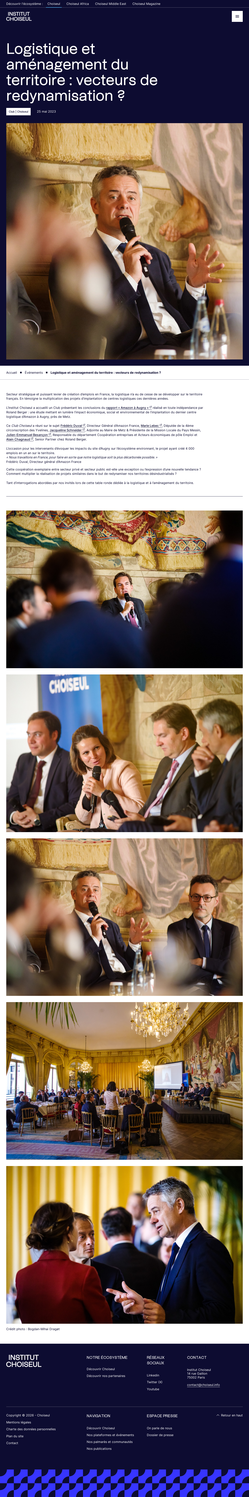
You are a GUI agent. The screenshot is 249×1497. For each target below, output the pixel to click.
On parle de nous (159, 1428)
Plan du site (14, 1436)
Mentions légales (18, 1422)
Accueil (11, 372)
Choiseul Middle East (110, 4)
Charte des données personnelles (31, 1429)
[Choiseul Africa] (19, 16)
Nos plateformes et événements (110, 1435)
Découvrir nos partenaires (106, 1376)
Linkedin (153, 1375)
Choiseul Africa (77, 4)
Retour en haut (229, 1415)
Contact (12, 1443)
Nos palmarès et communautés (110, 1442)
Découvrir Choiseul (101, 1369)
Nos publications (99, 1449)
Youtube (153, 1389)
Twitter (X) (154, 1382)
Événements (34, 372)
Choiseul (53, 4)
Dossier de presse (160, 1435)
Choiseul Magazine (146, 4)
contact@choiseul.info (203, 1385)
